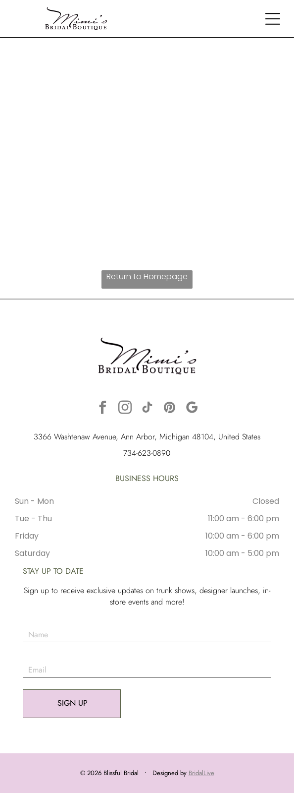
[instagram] (125, 409)
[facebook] (102, 409)
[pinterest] (169, 409)
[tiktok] (147, 409)
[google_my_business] (191, 409)
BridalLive (201, 773)
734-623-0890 (146, 453)
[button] (272, 18)
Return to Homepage (147, 276)
